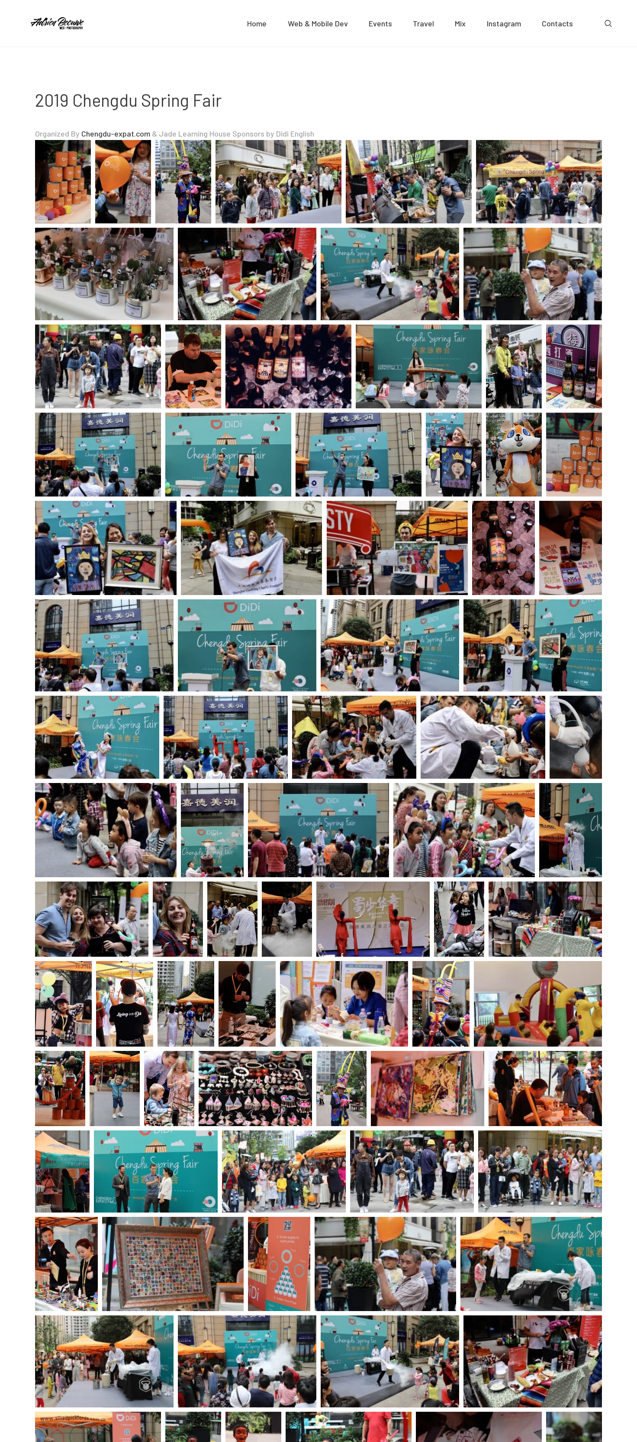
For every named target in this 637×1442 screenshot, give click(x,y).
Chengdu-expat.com (115, 133)
